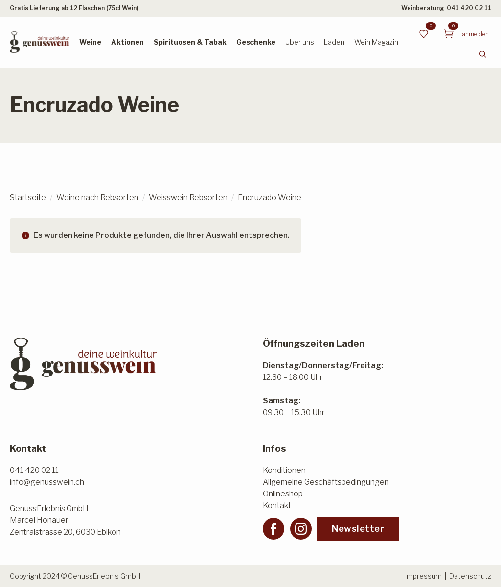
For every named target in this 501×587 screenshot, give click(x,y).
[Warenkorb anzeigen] (448, 34)
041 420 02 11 (469, 8)
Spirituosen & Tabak (190, 42)
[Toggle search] (483, 54)
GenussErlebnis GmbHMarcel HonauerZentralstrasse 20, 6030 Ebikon (65, 520)
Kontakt (277, 505)
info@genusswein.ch (47, 482)
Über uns (299, 42)
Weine (90, 42)
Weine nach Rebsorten (97, 197)
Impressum (423, 576)
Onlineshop (283, 493)
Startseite (28, 197)
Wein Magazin (376, 42)
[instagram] (301, 529)
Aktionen (127, 42)
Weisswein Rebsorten (188, 197)
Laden (334, 42)
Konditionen (284, 470)
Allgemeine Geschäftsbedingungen (326, 482)
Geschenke (255, 42)
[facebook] (273, 529)
